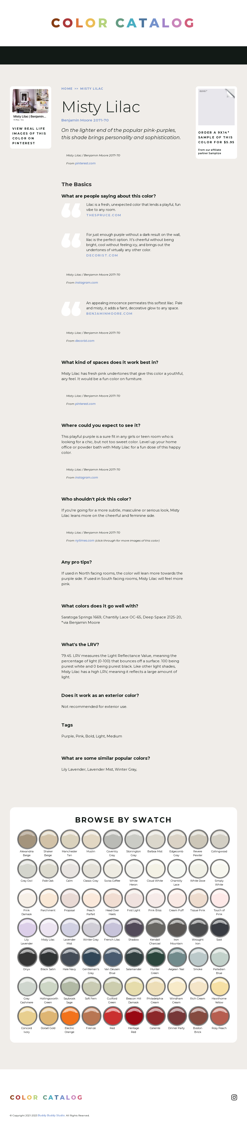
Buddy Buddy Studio (51, 1115)
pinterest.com (85, 163)
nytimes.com (84, 540)
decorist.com (102, 255)
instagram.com (86, 282)
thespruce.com (103, 215)
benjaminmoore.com (109, 313)
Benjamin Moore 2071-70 (85, 120)
